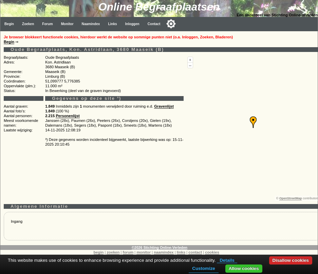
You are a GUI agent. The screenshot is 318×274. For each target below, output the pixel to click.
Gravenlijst (164, 106)
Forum (47, 24)
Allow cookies (244, 268)
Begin (9, 24)
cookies (212, 252)
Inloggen (132, 24)
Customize (203, 268)
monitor (143, 252)
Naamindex (91, 24)
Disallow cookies (291, 260)
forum (128, 252)
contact (195, 252)
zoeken (113, 252)
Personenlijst (67, 116)
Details (227, 260)
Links (112, 24)
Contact (154, 24)
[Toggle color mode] (171, 24)
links (181, 252)
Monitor (67, 24)
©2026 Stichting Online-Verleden (159, 247)
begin (99, 252)
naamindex (163, 252)
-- (190, 65)
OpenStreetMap (290, 198)
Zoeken (28, 24)
